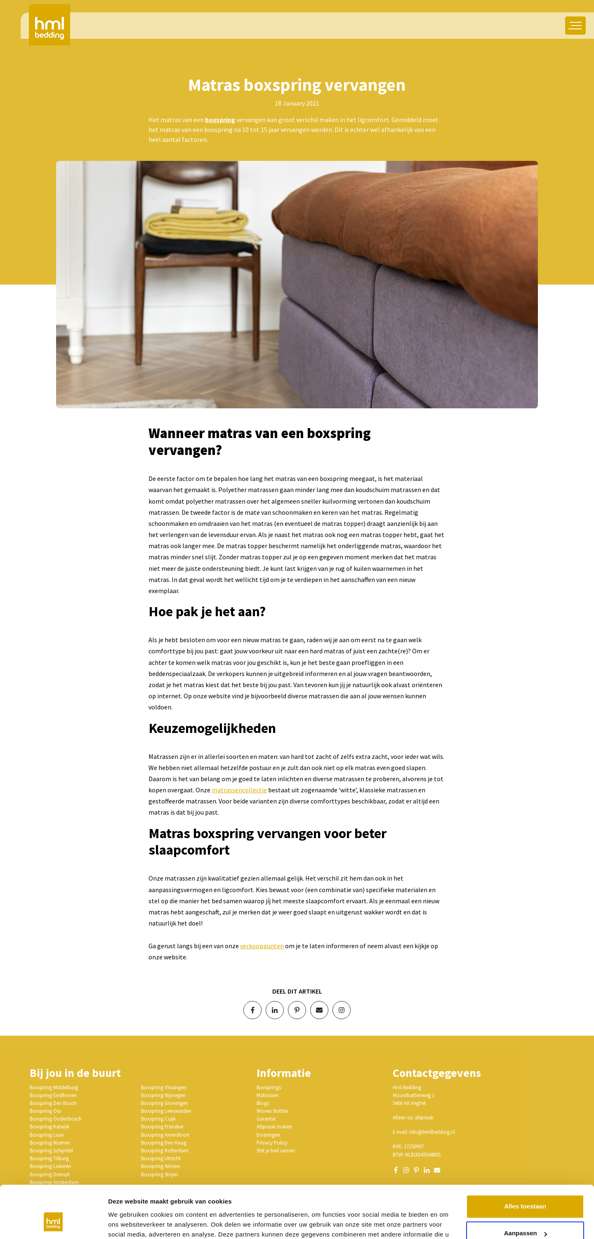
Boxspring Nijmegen (163, 1095)
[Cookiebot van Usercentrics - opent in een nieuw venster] (53, 1223)
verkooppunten (262, 946)
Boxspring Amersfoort (165, 1134)
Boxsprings (269, 1087)
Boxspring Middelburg (54, 1087)
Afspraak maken (274, 1126)
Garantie (266, 1118)
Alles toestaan (525, 1162)
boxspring (220, 119)
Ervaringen (268, 1134)
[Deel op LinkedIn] (275, 1010)
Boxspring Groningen (164, 1103)
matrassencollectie (239, 790)
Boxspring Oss (45, 1110)
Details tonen (127, 1222)
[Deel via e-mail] (319, 1010)
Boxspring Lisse (47, 1134)
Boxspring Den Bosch (53, 1103)
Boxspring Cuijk (158, 1118)
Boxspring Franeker (162, 1126)
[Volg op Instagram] (341, 1010)
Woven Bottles (272, 1110)
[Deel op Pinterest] (297, 1010)
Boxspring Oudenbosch (56, 1118)
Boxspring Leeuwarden (166, 1110)
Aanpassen (525, 1188)
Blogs (263, 1103)
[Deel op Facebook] (252, 1010)
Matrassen (268, 1095)
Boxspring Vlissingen (163, 1087)
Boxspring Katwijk (49, 1126)
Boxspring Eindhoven (53, 1095)
